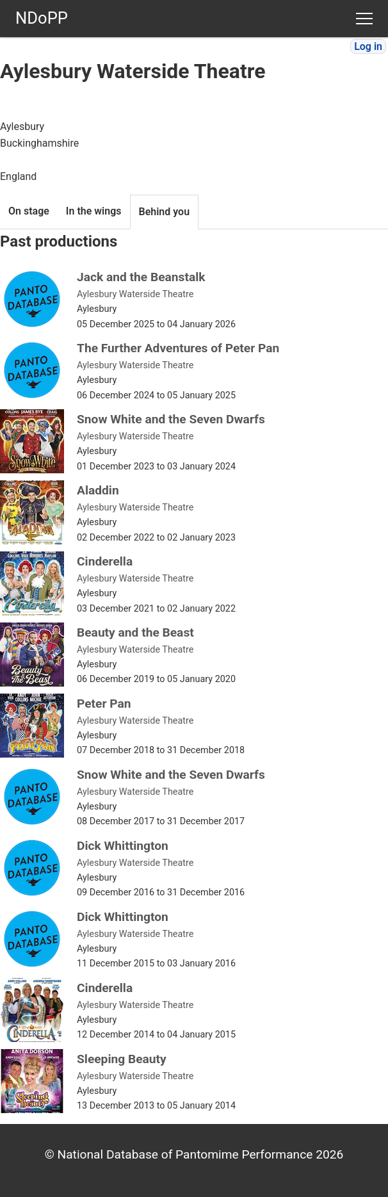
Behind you (164, 212)
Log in (368, 46)
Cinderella (105, 561)
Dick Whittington (122, 845)
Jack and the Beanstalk (141, 277)
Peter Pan (104, 703)
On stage (28, 211)
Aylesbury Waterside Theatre (135, 294)
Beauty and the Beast (135, 632)
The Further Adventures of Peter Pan (178, 348)
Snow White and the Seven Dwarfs (171, 419)
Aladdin (98, 490)
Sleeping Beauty (121, 1059)
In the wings (94, 211)
